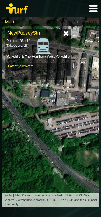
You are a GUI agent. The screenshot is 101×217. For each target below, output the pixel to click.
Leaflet (8, 195)
